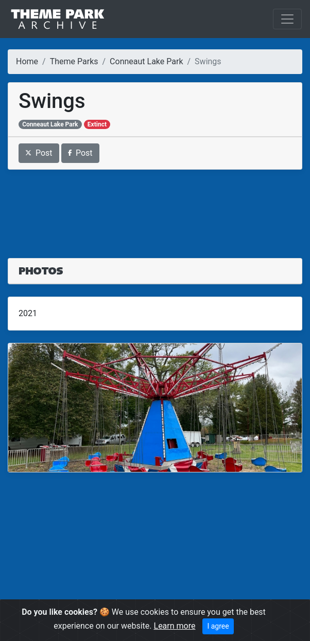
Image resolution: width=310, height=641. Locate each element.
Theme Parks (74, 61)
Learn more (175, 626)
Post (39, 153)
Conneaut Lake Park (146, 61)
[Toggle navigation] (287, 19)
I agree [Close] (218, 626)
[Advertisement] (155, 207)
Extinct (97, 124)
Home (27, 61)
